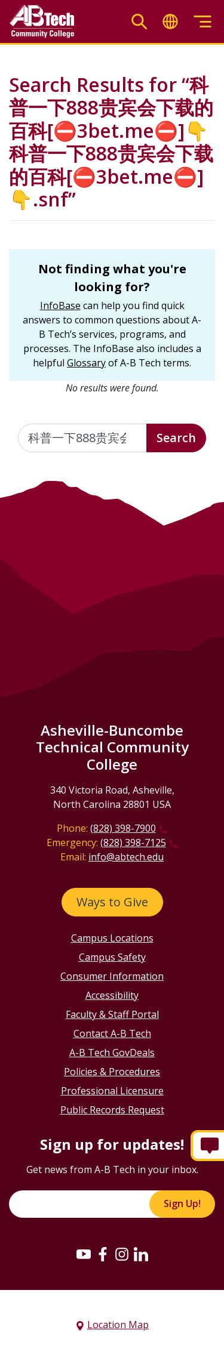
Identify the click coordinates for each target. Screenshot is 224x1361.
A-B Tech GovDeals (112, 1052)
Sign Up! (182, 1203)
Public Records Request (112, 1109)
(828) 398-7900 (123, 828)
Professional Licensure (112, 1090)
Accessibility (112, 995)
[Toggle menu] (202, 22)
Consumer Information (112, 976)
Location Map (118, 1324)
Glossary (86, 362)
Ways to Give (112, 902)
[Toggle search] (139, 22)
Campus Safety (112, 957)
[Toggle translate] (170, 22)
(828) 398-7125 (133, 842)
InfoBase (60, 305)
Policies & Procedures (112, 1071)
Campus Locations (112, 938)
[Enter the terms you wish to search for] (82, 438)
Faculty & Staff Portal (112, 1014)
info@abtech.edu (126, 856)
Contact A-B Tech (112, 1033)
